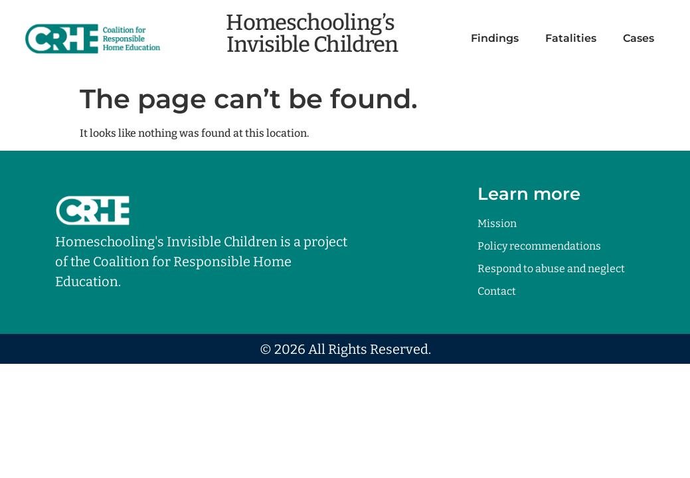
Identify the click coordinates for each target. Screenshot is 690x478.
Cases (638, 38)
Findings (495, 38)
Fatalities (570, 38)
